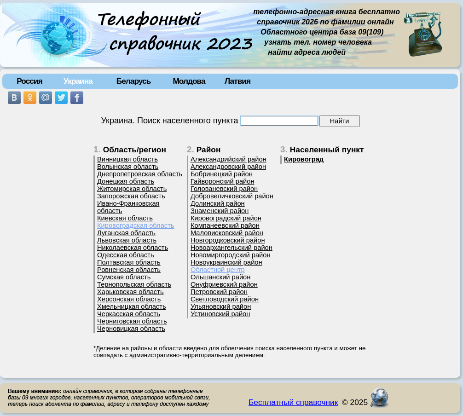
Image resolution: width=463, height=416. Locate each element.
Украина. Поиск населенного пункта (169, 120)
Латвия (237, 81)
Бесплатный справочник (293, 402)
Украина (78, 81)
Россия (29, 81)
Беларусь (133, 81)
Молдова (189, 81)
